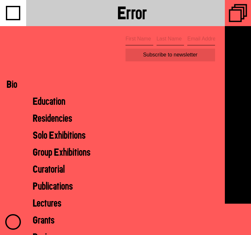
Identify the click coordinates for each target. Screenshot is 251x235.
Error (132, 13)
